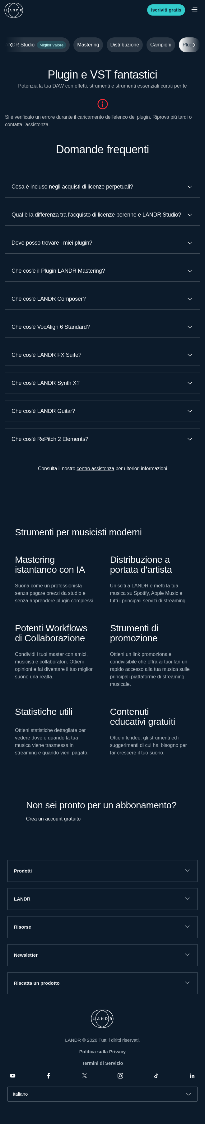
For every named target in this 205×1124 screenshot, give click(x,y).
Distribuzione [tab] (124, 44)
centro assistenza (95, 468)
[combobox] (102, 1094)
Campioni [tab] (160, 44)
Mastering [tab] (88, 44)
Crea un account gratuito (53, 818)
